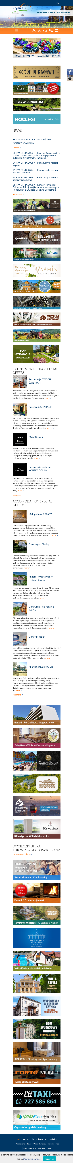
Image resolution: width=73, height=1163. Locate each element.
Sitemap (41, 1148)
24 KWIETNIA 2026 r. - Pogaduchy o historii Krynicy (35, 164)
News (17, 130)
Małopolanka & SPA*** (40, 514)
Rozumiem (49, 1158)
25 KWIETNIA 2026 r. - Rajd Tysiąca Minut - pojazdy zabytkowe (35, 178)
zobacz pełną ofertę (22, 854)
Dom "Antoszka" (37, 636)
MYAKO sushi (36, 437)
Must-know (38, 1139)
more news (18, 194)
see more (17, 495)
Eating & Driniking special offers (35, 370)
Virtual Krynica (39, 1144)
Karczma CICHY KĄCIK (40, 406)
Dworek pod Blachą (39, 544)
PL (57, 2)
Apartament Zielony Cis (41, 666)
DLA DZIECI (27, 1139)
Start (18, 1139)
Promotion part (29, 1148)
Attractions (20, 1144)
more (16, 147)
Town (29, 1144)
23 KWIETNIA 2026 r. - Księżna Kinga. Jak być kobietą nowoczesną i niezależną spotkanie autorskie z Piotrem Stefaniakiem (36, 155)
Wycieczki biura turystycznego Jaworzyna (36, 848)
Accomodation (51, 1139)
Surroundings (53, 1144)
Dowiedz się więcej (32, 1158)
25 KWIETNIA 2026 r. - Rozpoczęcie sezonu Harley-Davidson (35, 171)
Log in (49, 1148)
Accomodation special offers (32, 503)
